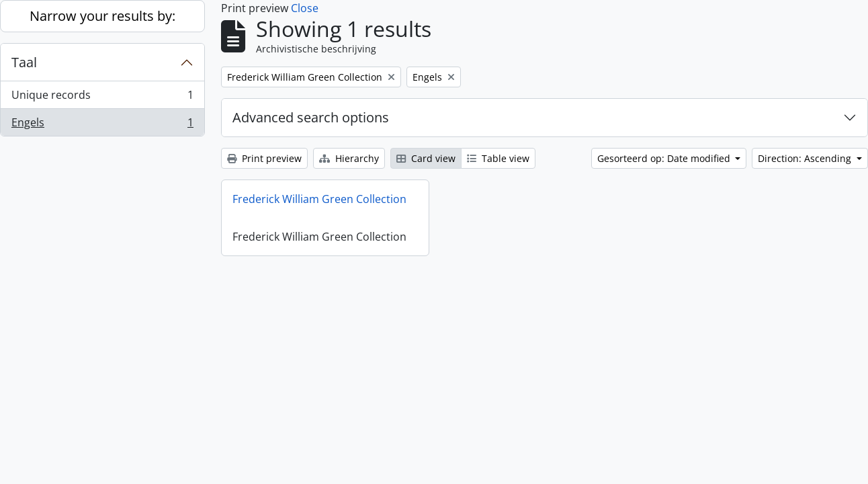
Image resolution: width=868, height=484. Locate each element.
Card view (425, 158)
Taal (24, 62)
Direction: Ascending (806, 158)
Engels (102, 125)
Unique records (102, 98)
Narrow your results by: (102, 16)
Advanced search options (310, 117)
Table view (498, 158)
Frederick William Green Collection (319, 199)
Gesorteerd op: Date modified (665, 158)
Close (304, 8)
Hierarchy (349, 158)
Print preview (264, 158)
